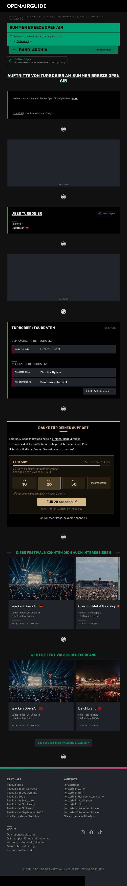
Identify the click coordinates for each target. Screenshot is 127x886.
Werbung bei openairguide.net (26, 841)
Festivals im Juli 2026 (20, 807)
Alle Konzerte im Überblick (80, 815)
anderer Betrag (98, 482)
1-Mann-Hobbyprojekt (66, 438)
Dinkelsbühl (23, 41)
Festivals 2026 (16, 796)
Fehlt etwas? (110, 328)
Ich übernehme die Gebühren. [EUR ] (40, 493)
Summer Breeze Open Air (71, 17)
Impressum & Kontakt (20, 849)
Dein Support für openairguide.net (28, 837)
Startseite (15, 17)
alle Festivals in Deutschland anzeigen (62, 742)
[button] (105, 49)
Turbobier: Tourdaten (33, 327)
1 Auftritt (18, 113)
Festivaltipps (15, 784)
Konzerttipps (71, 784)
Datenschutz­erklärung (21, 845)
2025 (75, 98)
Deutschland (46, 17)
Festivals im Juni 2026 (21, 803)
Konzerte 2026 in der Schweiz (82, 811)
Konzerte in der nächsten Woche (84, 796)
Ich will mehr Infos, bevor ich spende (62, 517)
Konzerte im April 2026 (78, 799)
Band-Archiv (96, 17)
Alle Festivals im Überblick (23, 815)
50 (74, 482)
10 (24, 482)
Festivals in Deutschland (22, 792)
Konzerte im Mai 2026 (77, 803)
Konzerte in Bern (74, 792)
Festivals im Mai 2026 (20, 799)
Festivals (30, 17)
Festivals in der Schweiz (22, 788)
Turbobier (18, 19)
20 (49, 482)
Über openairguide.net (21, 834)
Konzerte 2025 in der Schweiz (82, 807)
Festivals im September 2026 (25, 811)
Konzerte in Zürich (75, 788)
